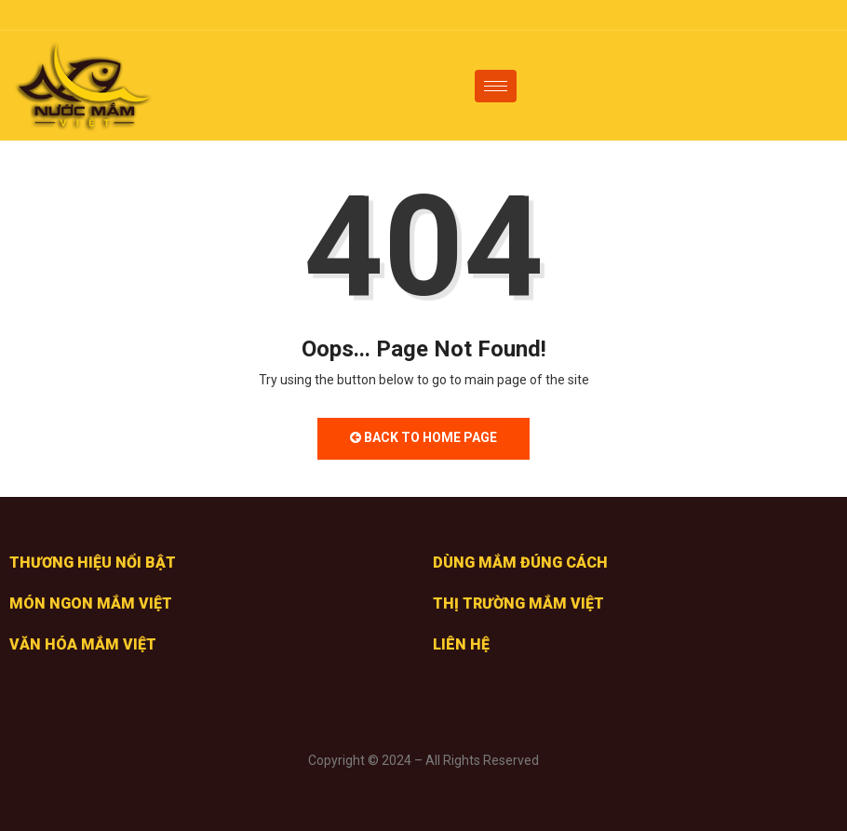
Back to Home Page (423, 437)
